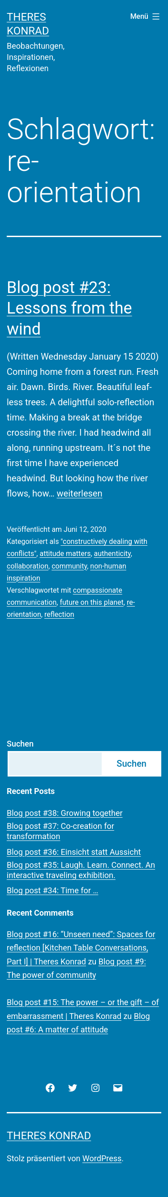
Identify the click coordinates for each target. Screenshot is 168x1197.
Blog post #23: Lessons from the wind (69, 308)
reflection (59, 614)
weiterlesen (80, 493)
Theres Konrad (49, 1135)
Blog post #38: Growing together (65, 813)
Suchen (20, 743)
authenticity (112, 553)
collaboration (27, 566)
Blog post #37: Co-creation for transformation (60, 831)
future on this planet (91, 602)
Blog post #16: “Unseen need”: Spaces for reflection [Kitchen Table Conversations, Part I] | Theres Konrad (81, 948)
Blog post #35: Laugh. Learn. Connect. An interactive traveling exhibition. (81, 870)
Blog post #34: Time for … (52, 890)
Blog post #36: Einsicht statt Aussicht (74, 852)
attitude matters (64, 553)
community (69, 566)
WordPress (101, 1158)
